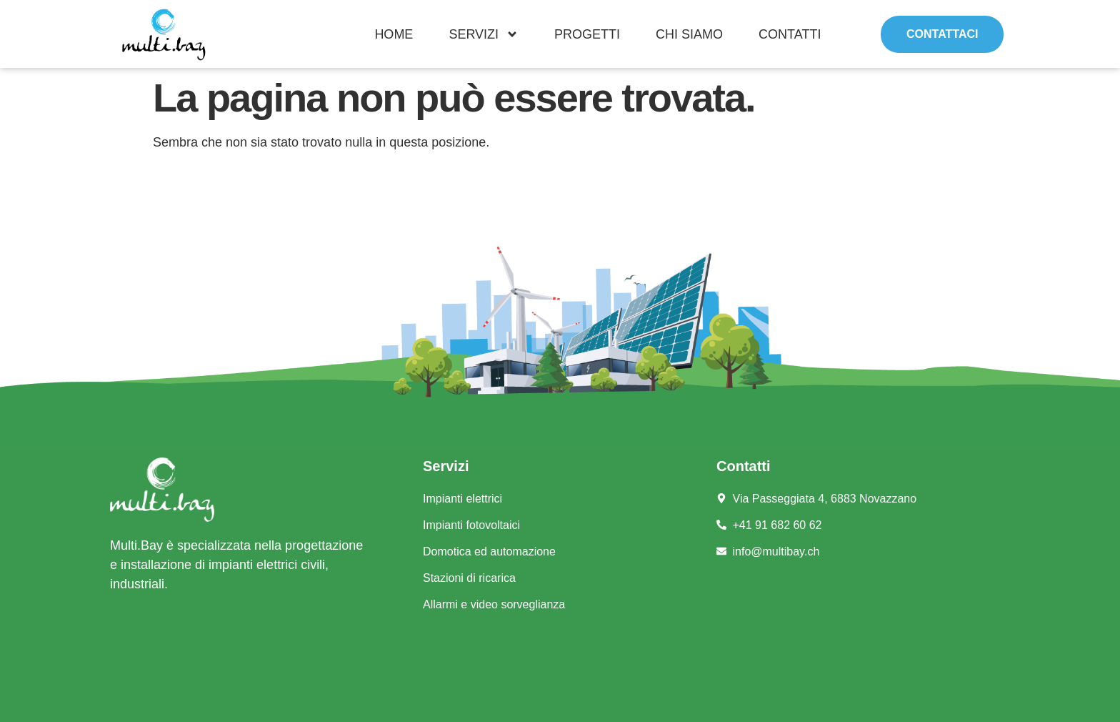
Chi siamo (689, 34)
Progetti (587, 34)
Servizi (484, 34)
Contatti (790, 34)
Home (393, 34)
